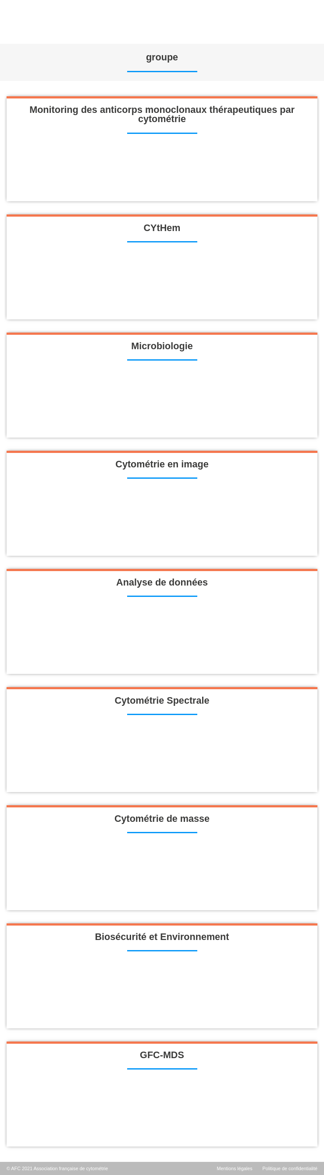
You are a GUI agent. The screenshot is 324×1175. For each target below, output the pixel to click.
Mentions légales (235, 1168)
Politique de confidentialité (290, 1168)
